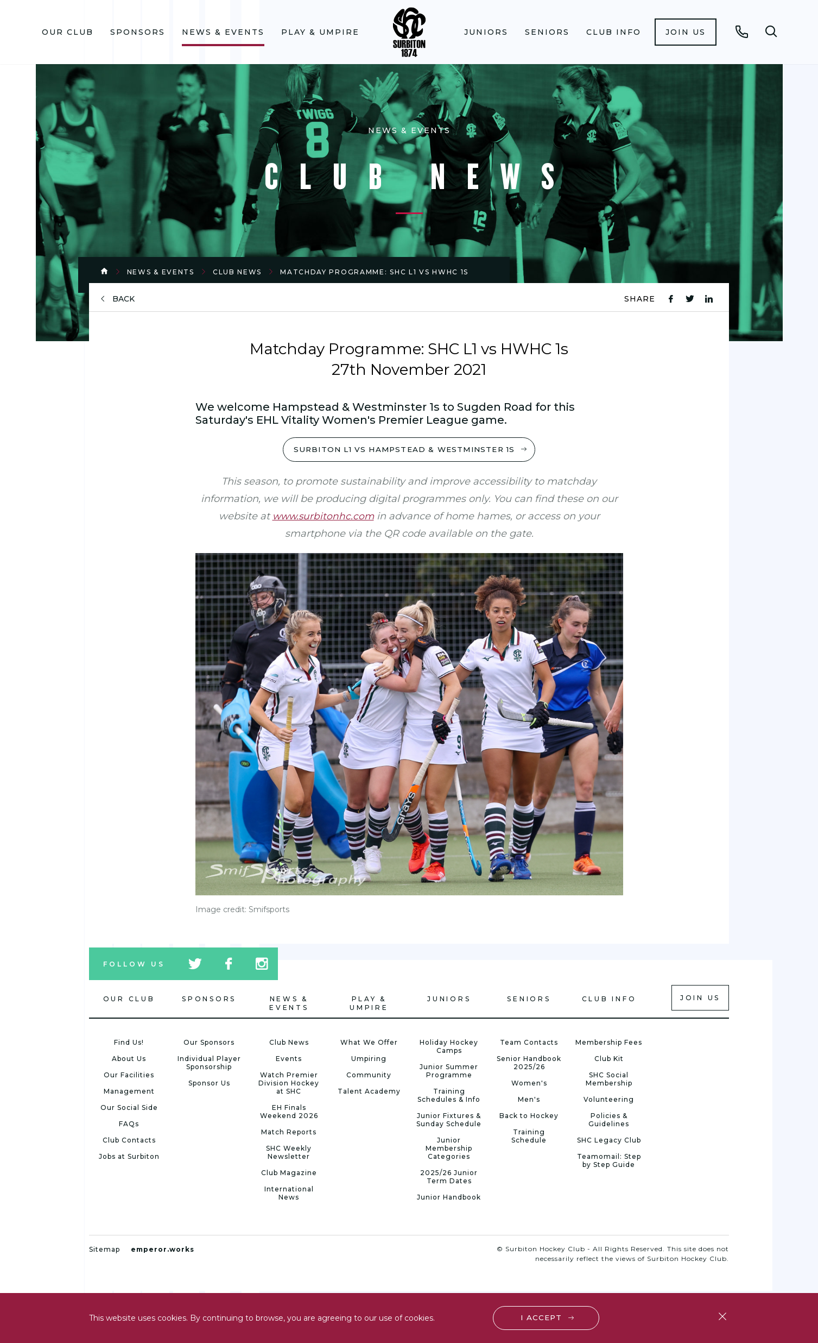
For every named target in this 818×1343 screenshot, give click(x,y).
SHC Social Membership (609, 1080)
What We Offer (369, 1043)
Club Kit (609, 1060)
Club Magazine (289, 1174)
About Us (129, 1060)
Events (289, 1060)
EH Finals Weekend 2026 (289, 1112)
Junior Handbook (449, 1198)
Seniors (547, 32)
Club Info (613, 32)
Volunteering (609, 1100)
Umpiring (368, 1060)
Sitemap (104, 1250)
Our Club (67, 32)
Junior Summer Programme (449, 1072)
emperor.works (162, 1250)
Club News (237, 272)
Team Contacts (529, 1043)
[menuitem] (67, 32)
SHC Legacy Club (609, 1141)
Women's (529, 1084)
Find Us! (129, 1043)
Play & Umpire (320, 32)
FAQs (129, 1125)
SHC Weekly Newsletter (289, 1153)
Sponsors (137, 32)
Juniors (486, 32)
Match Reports (288, 1133)
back (123, 299)
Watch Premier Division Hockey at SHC (288, 1084)
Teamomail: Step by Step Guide (609, 1161)
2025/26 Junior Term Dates (449, 1178)
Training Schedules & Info (448, 1096)
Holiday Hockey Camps (449, 1047)
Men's (529, 1100)
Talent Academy (369, 1092)
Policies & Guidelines (608, 1121)
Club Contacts (129, 1141)
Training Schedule (529, 1137)
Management (129, 1092)
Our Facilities (129, 1076)
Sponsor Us (209, 1084)
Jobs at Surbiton (129, 1157)
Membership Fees (608, 1043)
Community (368, 1076)
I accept (542, 1317)
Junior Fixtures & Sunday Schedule (448, 1121)
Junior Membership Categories (449, 1149)
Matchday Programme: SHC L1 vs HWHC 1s (374, 272)
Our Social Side (129, 1108)
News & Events (223, 32)
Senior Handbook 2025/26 (529, 1064)
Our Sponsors (208, 1043)
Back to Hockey (529, 1117)
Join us (685, 32)
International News (289, 1194)
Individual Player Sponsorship (209, 1064)
